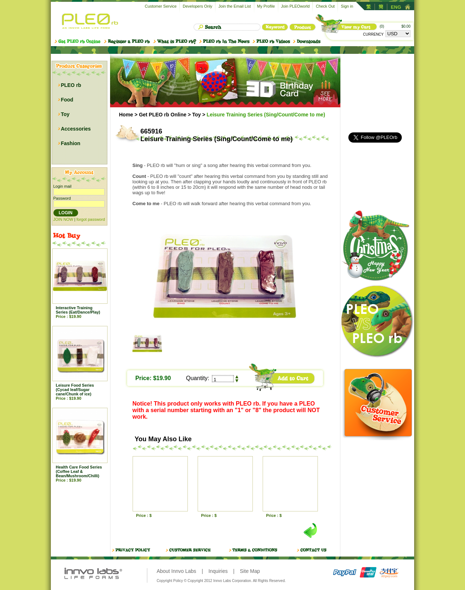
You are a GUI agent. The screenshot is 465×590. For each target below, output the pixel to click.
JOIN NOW (63, 219)
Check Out (325, 6)
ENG (396, 7)
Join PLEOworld (295, 6)
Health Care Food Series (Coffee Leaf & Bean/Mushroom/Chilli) (79, 471)
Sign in (347, 6)
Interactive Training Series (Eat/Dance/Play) (78, 310)
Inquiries (218, 571)
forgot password (90, 219)
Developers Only (197, 6)
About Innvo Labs (176, 571)
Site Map (250, 571)
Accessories (76, 129)
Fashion (70, 143)
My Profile (266, 6)
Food (67, 100)
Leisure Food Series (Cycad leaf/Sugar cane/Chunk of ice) (75, 389)
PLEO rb (71, 85)
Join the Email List (234, 6)
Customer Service (161, 6)
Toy (65, 114)
